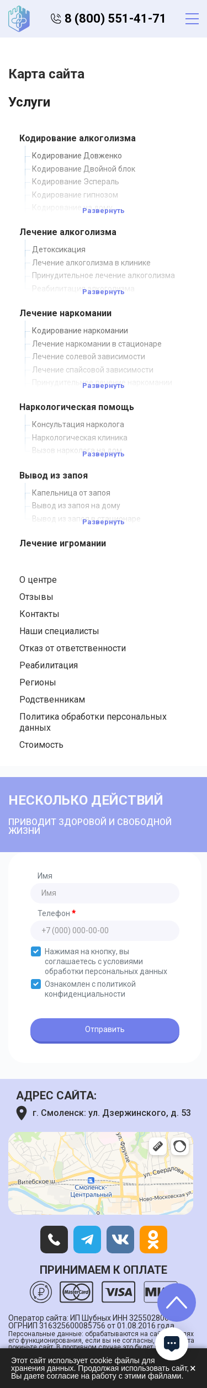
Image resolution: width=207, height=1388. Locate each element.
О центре (38, 580)
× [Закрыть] (193, 1368)
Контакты (39, 614)
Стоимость (41, 745)
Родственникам (52, 699)
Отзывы (36, 597)
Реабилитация (48, 665)
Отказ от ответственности (72, 648)
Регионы (37, 682)
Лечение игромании (62, 543)
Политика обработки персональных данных (93, 722)
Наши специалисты (59, 631)
